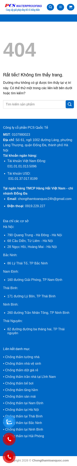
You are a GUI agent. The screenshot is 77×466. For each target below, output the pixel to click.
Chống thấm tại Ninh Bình (24, 429)
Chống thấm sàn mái (20, 396)
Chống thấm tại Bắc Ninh (23, 423)
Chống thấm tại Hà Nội (22, 409)
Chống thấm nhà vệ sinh (23, 363)
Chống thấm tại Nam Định (24, 403)
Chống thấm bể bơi (19, 383)
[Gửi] (70, 104)
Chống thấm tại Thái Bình (24, 416)
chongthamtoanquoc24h (44, 199)
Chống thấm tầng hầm (21, 390)
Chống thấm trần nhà (20, 376)
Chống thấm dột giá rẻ (22, 370)
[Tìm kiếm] (50, 7)
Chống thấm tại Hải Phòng (24, 436)
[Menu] (60, 7)
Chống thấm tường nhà (22, 357)
